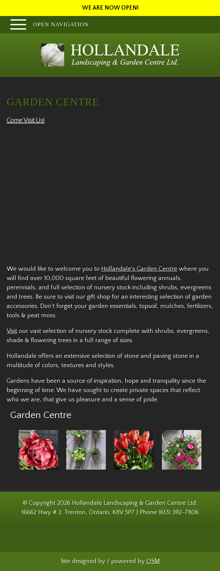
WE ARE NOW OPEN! (110, 8)
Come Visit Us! (26, 120)
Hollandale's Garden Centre (139, 268)
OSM (153, 561)
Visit (12, 331)
